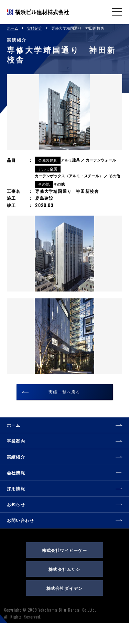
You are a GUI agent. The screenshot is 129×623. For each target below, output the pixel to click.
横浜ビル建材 (38, 11)
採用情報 (16, 488)
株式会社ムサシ (64, 569)
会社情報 (16, 472)
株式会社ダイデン (64, 588)
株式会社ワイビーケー (64, 550)
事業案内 (16, 441)
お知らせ (16, 504)
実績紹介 (34, 28)
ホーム (12, 28)
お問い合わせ (20, 520)
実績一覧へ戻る (64, 392)
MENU (117, 11)
